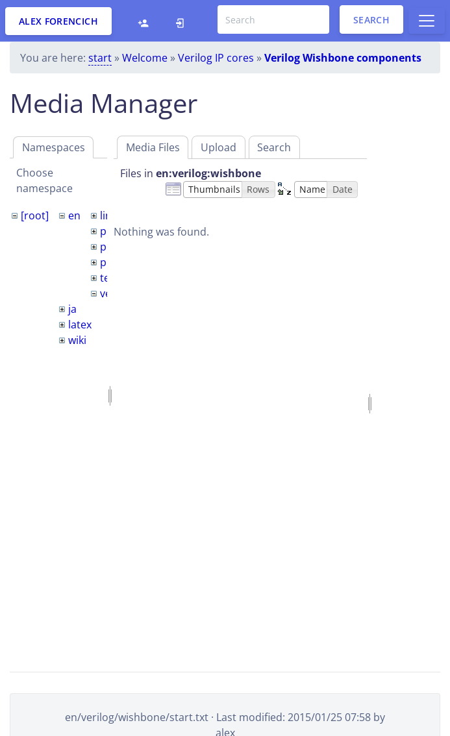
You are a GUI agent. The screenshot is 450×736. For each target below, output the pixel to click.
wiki (77, 340)
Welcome (145, 58)
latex (80, 324)
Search (371, 20)
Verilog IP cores (216, 58)
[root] (35, 215)
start (100, 58)
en (74, 215)
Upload (218, 147)
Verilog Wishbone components (342, 58)
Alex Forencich (58, 21)
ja (72, 309)
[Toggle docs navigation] (426, 21)
